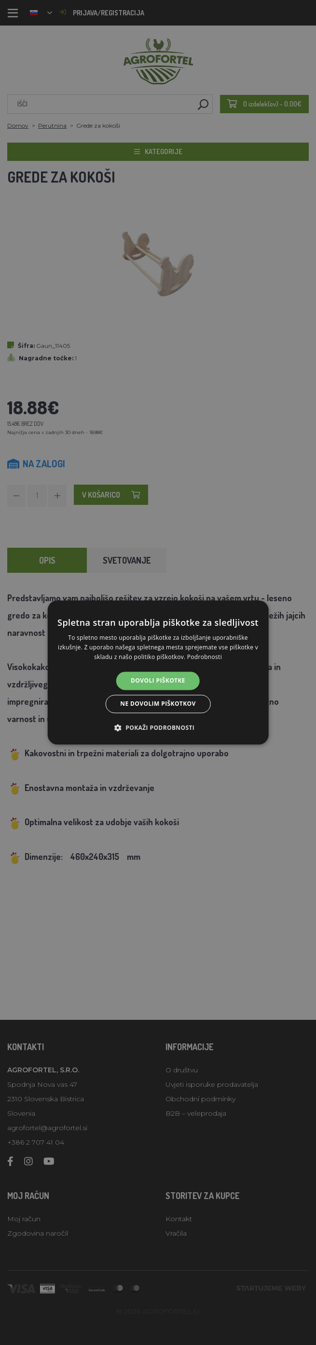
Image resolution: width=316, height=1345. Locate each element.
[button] (158, 728)
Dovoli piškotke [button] (158, 680)
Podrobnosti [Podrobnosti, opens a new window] (204, 657)
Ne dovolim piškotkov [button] (157, 704)
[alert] (158, 672)
